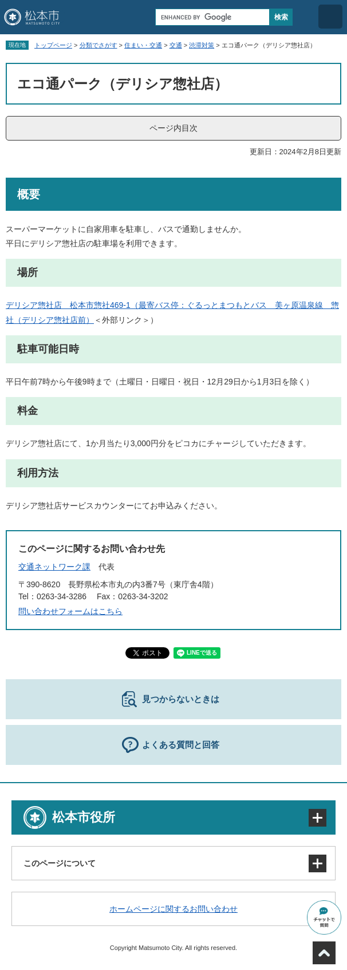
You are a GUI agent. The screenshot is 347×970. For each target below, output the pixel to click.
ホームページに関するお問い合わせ (173, 908)
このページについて (59, 863)
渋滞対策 (201, 45)
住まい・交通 (143, 45)
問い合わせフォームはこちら (70, 611)
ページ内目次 (173, 128)
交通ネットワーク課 (54, 566)
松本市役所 (83, 817)
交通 (175, 45)
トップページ (53, 45)
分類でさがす (98, 45)
